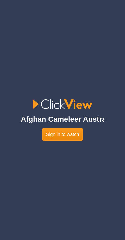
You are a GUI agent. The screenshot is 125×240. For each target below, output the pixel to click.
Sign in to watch (62, 134)
